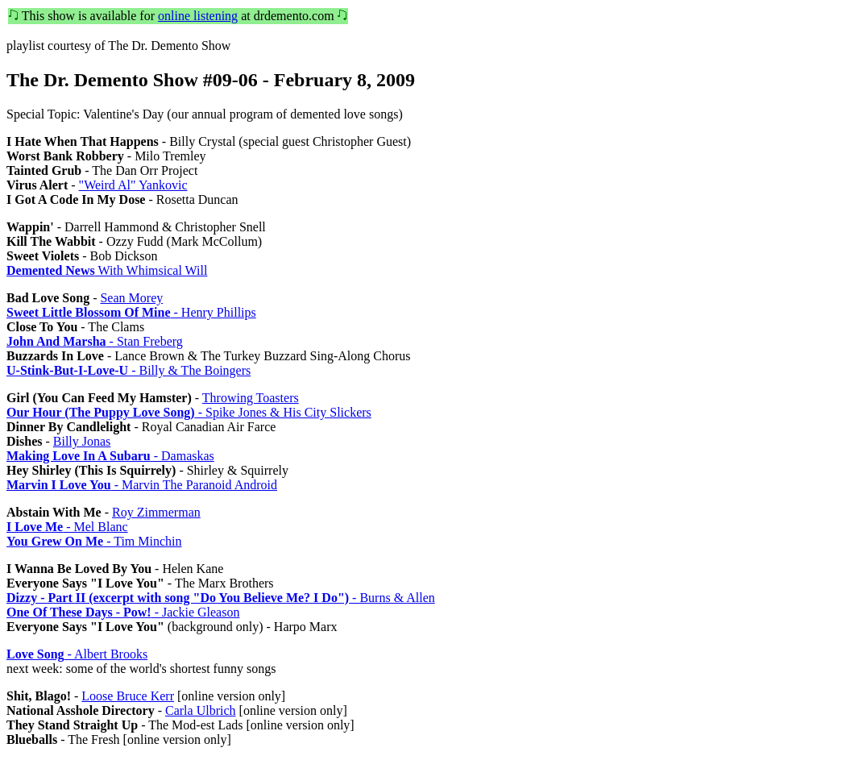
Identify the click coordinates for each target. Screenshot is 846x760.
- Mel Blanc (67, 527)
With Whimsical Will (106, 270)
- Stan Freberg (94, 341)
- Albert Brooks (76, 654)
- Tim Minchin (94, 541)
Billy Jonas (82, 441)
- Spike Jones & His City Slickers (188, 412)
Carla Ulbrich (200, 710)
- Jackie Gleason (122, 612)
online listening (198, 16)
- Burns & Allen (220, 597)
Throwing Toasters (250, 398)
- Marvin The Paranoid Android (141, 485)
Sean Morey (131, 298)
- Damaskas (110, 456)
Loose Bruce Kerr (127, 696)
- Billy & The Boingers (128, 370)
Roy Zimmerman (156, 512)
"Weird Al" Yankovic (133, 185)
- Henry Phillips (131, 312)
